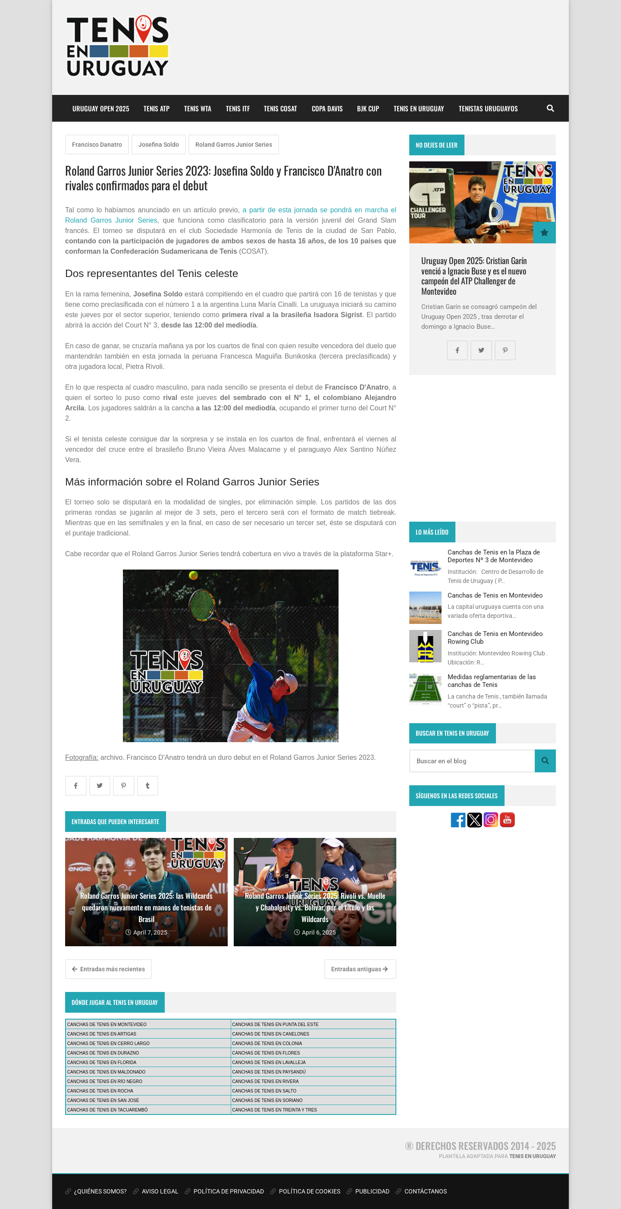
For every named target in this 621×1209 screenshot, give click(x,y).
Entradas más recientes (108, 969)
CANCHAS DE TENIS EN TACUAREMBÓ (107, 1110)
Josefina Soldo (158, 144)
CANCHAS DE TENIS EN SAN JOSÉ (103, 1100)
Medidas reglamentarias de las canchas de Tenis (492, 681)
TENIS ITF (238, 108)
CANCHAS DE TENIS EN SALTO (264, 1091)
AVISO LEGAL (156, 1191)
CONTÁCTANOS (421, 1191)
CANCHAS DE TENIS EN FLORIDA (101, 1062)
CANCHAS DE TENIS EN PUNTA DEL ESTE (275, 1024)
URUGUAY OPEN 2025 (100, 108)
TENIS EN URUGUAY (419, 108)
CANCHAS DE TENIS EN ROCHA (100, 1091)
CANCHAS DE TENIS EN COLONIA (267, 1043)
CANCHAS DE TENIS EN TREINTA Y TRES (274, 1110)
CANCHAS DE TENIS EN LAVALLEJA (269, 1062)
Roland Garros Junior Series (233, 144)
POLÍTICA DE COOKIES (305, 1191)
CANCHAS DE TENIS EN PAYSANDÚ (269, 1072)
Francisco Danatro (97, 144)
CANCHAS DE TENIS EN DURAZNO (103, 1053)
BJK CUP (368, 108)
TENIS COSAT (280, 108)
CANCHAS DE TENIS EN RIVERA (265, 1081)
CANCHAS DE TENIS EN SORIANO (267, 1100)
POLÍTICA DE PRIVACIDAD (224, 1191)
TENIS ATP (156, 108)
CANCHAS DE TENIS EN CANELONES (270, 1034)
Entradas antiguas (359, 969)
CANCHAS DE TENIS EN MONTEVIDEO (107, 1024)
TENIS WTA (197, 108)
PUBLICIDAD (367, 1191)
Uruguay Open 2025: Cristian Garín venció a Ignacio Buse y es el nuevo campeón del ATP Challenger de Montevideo (474, 275)
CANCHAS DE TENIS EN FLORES (266, 1053)
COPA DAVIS (327, 108)
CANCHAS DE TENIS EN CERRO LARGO (108, 1043)
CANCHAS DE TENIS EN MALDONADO (106, 1072)
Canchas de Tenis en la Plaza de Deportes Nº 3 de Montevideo (494, 556)
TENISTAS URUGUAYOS (488, 108)
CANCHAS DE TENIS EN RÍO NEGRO (104, 1081)
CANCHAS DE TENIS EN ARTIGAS (101, 1034)
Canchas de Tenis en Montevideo (495, 595)
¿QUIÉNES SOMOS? (96, 1191)
